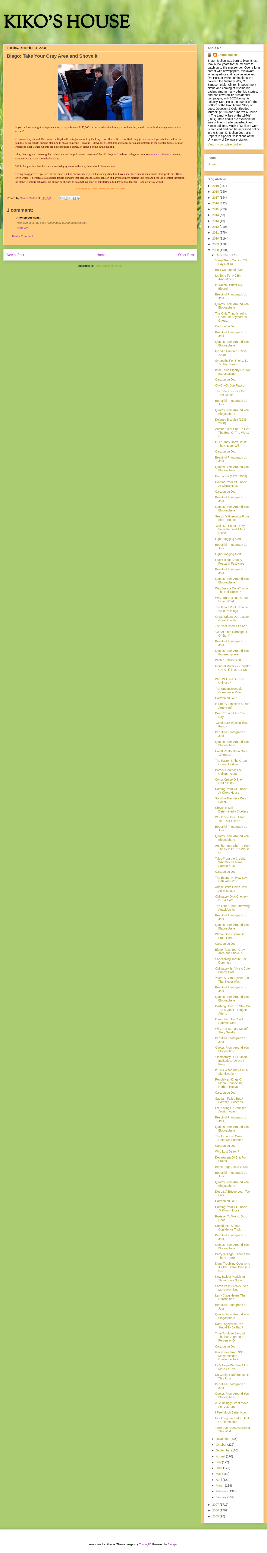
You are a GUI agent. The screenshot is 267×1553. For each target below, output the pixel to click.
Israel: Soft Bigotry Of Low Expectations (232, 371)
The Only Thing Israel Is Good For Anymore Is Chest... (231, 317)
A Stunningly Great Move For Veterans (231, 1404)
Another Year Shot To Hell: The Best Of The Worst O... (232, 432)
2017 (216, 197)
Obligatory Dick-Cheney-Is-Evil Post (231, 898)
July (219, 1462)
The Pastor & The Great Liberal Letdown (231, 762)
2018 (216, 191)
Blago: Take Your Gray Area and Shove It (230, 951)
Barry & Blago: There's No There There (232, 1255)
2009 (216, 244)
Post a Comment (22, 236)
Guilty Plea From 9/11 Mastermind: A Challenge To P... (229, 1356)
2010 (216, 238)
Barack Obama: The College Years (228, 771)
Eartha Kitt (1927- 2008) (231, 476)
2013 (216, 221)
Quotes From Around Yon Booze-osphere (232, 652)
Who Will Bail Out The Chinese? (229, 681)
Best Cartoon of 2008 (229, 269)
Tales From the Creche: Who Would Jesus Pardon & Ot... (230, 862)
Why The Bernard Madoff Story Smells (231, 1030)
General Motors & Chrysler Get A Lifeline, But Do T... (233, 669)
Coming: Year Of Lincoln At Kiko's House (231, 483)
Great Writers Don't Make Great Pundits (232, 618)
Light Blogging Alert (228, 539)
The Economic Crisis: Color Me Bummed (229, 1138)
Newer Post (15, 255)
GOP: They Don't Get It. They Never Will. (231, 443)
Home (101, 255)
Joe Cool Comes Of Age (231, 626)
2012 (216, 226)
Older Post (186, 255)
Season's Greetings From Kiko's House (232, 518)
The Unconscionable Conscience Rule (228, 690)
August (221, 1456)
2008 (216, 250)
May (219, 1473)
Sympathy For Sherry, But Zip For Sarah (232, 362)
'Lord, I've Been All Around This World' (232, 1429)
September (223, 1450)
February (222, 1491)
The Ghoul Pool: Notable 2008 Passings (231, 609)
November (223, 1439)
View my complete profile (224, 144)
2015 (216, 209)
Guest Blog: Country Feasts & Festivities (229, 561)
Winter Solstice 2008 (228, 660)
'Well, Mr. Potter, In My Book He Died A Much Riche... (231, 529)
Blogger (172, 1544)
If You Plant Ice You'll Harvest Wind (229, 1021)
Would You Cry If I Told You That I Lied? (230, 819)
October (221, 1444)
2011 (216, 232)
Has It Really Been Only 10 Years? (231, 753)
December (223, 255)
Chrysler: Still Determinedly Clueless (231, 809)
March (220, 1485)
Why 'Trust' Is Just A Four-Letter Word (232, 599)
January (221, 1497)
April (219, 1479)
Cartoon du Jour (225, 326)
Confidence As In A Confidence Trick (228, 1227)
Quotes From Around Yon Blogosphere (232, 305)
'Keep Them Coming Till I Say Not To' (231, 262)
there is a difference (160, 154)
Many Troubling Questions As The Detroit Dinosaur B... (232, 1267)
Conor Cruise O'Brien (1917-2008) (229, 781)
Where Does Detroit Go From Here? (230, 936)
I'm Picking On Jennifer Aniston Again (230, 1109)
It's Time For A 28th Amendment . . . (228, 277)
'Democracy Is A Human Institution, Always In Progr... (231, 1060)
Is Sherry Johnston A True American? (232, 705)
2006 (216, 1510)
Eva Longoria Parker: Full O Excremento (232, 1420)
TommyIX (145, 1544)
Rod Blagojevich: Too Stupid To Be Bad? (229, 1325)
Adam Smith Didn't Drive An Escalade (231, 888)
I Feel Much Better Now (230, 1412)
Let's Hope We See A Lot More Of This (231, 1367)
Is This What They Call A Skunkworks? (231, 1071)
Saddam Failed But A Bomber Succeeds (229, 1100)
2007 (216, 1504)
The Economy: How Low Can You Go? (231, 879)
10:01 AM (22, 228)
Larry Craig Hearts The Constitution (230, 1297)
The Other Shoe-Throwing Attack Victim (232, 907)
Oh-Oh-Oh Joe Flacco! (230, 385)
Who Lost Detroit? (227, 1151)
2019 (216, 185)
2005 (216, 1516)
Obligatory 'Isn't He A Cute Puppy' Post (232, 970)
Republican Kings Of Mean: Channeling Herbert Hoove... (229, 1083)
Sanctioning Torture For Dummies (230, 960)
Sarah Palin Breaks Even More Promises (231, 1287)
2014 (216, 215)
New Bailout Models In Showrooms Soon (230, 1278)
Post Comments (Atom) (108, 265)
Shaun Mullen (227, 55)
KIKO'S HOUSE (66, 23)
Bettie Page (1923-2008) (231, 1167)
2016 (216, 203)
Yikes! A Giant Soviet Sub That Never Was (232, 979)
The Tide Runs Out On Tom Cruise (230, 393)
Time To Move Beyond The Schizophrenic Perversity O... (230, 1337)
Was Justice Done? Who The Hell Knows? (231, 590)
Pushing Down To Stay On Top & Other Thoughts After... (232, 1009)
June (219, 1468)
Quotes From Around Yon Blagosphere (232, 926)
